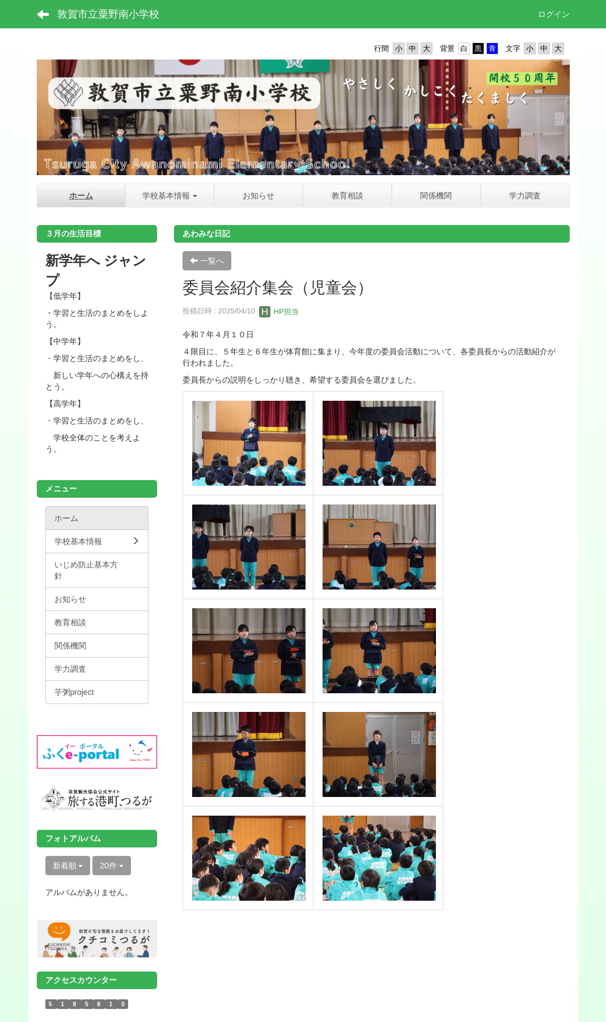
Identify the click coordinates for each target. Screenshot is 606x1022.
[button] (170, 195)
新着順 (68, 865)
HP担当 (279, 311)
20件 (111, 865)
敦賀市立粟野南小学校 (108, 14)
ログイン (554, 14)
